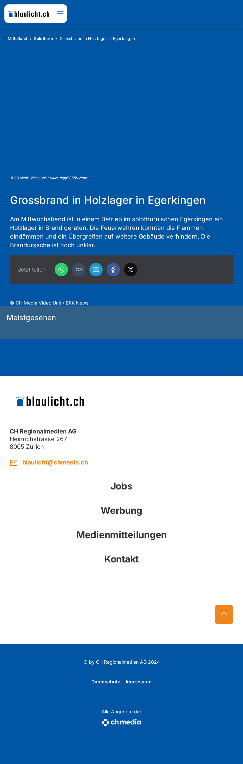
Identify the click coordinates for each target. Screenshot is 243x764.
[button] (78, 269)
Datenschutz (105, 681)
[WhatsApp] (61, 269)
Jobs (122, 486)
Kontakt (121, 559)
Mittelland (17, 38)
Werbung (121, 510)
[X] (130, 269)
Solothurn (43, 38)
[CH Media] (121, 721)
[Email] (96, 269)
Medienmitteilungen (121, 534)
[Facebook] (113, 269)
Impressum (139, 681)
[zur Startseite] (28, 13)
